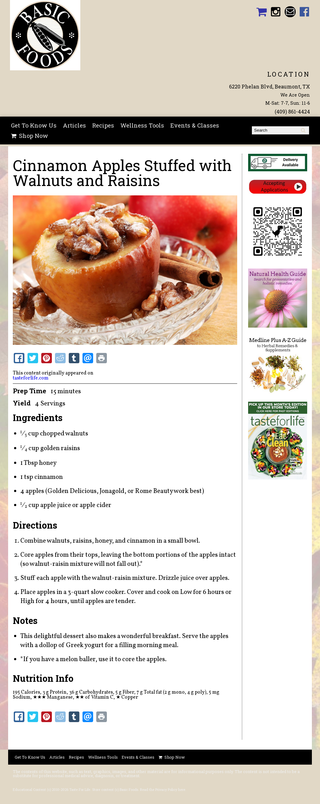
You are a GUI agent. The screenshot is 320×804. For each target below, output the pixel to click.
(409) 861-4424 (292, 111)
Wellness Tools (142, 125)
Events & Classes (194, 125)
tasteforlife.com (30, 378)
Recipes (103, 125)
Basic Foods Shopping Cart (261, 11)
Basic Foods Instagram (275, 11)
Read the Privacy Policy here (162, 789)
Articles (74, 125)
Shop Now (33, 135)
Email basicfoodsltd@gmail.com (290, 11)
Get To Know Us (34, 125)
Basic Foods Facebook (304, 11)
